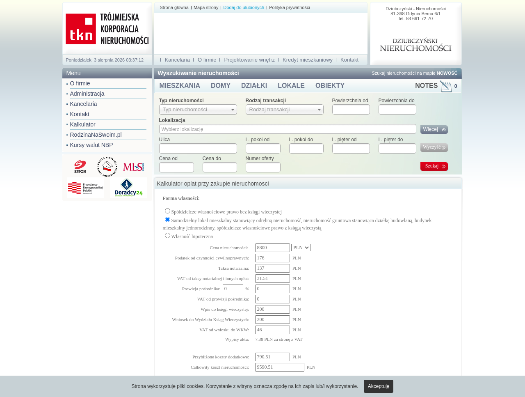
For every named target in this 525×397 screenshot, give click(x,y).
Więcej (430, 129)
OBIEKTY (330, 85)
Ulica (164, 139)
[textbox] (198, 148)
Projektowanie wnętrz (249, 60)
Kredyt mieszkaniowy (308, 60)
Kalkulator (83, 124)
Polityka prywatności (289, 7)
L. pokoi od (258, 139)
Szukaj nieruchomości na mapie (414, 73)
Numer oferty (260, 158)
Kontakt (79, 114)
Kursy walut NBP (91, 145)
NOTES (436, 85)
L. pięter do (391, 139)
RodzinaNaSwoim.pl (96, 134)
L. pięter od (344, 139)
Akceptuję (379, 386)
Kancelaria (83, 104)
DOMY (221, 85)
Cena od (168, 158)
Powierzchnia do (397, 100)
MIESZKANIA (180, 85)
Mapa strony (206, 7)
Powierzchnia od (350, 100)
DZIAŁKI (254, 85)
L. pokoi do (301, 139)
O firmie (80, 83)
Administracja (87, 93)
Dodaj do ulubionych (243, 7)
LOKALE (291, 85)
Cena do (212, 158)
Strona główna (174, 7)
